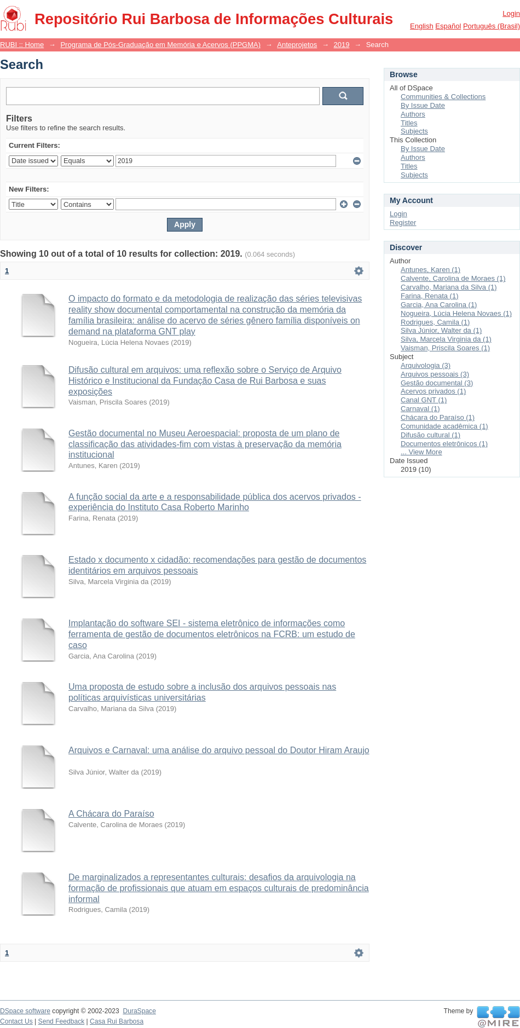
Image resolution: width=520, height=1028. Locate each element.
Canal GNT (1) (424, 400)
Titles (409, 123)
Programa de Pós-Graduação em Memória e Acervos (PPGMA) (160, 45)
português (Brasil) (491, 26)
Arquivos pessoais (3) (435, 374)
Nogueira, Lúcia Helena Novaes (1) (456, 313)
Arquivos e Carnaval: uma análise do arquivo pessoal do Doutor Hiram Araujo (218, 750)
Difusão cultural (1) (430, 435)
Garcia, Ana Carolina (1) (439, 305)
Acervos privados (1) (433, 391)
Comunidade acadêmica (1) (444, 426)
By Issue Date (423, 105)
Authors (413, 114)
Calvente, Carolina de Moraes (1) (453, 278)
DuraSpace (139, 1011)
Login (511, 13)
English (422, 26)
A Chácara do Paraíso (111, 813)
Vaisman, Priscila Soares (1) (445, 348)
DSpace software (25, 1011)
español (448, 26)
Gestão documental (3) (437, 383)
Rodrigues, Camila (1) (435, 322)
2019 (342, 45)
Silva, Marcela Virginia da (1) (446, 339)
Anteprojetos (297, 45)
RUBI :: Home (22, 45)
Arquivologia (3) (425, 365)
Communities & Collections (443, 97)
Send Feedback (61, 1021)
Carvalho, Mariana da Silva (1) (449, 287)
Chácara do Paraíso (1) (438, 417)
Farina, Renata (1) (430, 296)
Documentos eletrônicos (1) (444, 444)
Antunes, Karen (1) (430, 269)
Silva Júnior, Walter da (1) (441, 330)
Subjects (414, 131)
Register (403, 222)
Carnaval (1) (420, 409)
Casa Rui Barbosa (116, 1021)
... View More (421, 452)
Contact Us (16, 1021)
